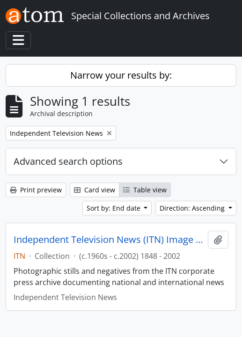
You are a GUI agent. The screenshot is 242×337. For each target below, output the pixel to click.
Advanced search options (68, 161)
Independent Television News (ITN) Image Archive (109, 239)
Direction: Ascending (193, 208)
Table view (145, 189)
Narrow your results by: (121, 75)
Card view (94, 189)
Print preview (36, 189)
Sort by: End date (114, 208)
